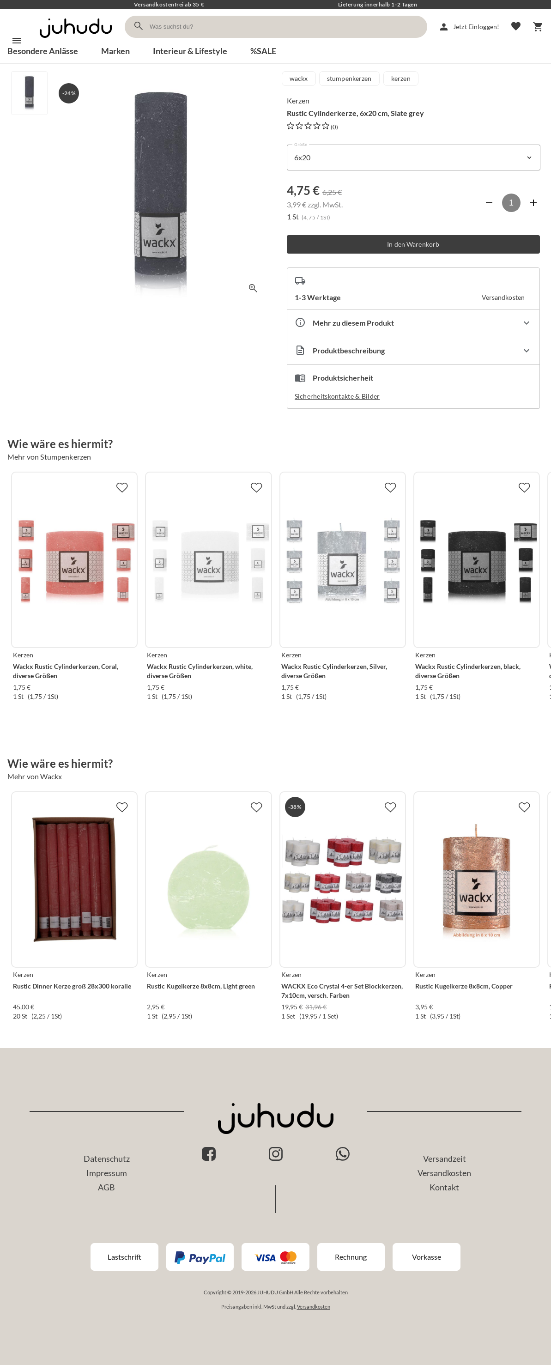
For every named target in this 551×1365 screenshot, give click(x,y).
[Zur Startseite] (75, 40)
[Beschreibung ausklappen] (413, 350)
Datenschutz (107, 1158)
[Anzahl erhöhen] (533, 203)
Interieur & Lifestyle (190, 51)
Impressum (106, 1173)
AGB (106, 1187)
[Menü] (16, 40)
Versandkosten (444, 1173)
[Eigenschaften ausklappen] (413, 323)
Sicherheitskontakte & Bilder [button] (337, 396)
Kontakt (444, 1187)
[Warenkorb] (538, 27)
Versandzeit (444, 1158)
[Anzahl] (511, 203)
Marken (115, 51)
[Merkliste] (515, 27)
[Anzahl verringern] (489, 203)
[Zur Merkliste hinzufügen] (122, 487)
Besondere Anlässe (42, 51)
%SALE (263, 51)
